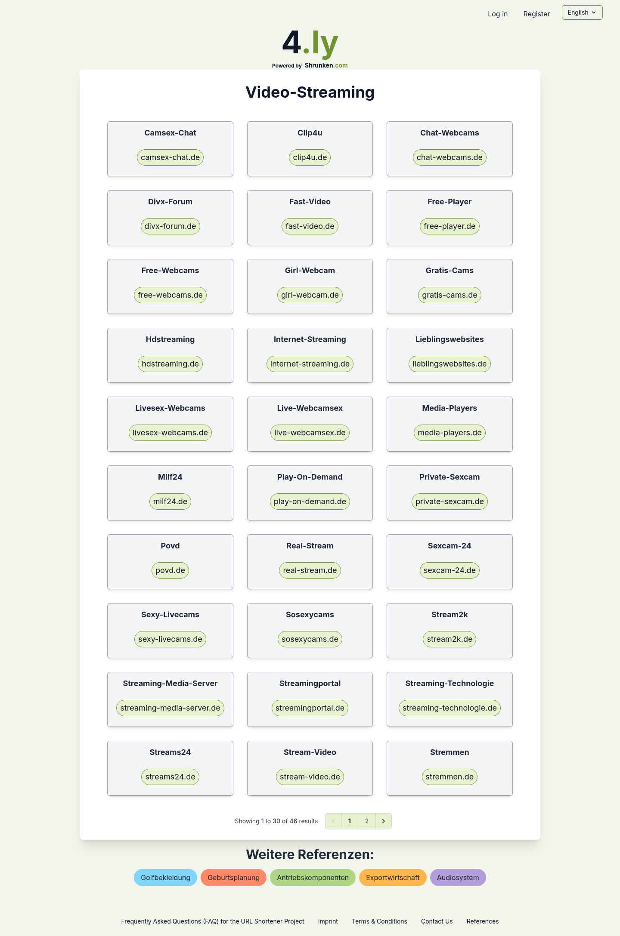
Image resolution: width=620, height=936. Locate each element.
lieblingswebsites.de (449, 363)
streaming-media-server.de (170, 707)
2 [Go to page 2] (367, 821)
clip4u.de (310, 157)
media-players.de (450, 432)
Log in (498, 13)
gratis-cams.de (449, 294)
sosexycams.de (310, 639)
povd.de (170, 570)
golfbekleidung (165, 877)
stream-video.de (310, 776)
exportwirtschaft (392, 877)
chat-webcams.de (450, 157)
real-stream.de (310, 570)
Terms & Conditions (379, 921)
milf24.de (170, 501)
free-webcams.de (170, 294)
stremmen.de (450, 776)
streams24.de (170, 776)
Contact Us (437, 921)
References (483, 921)
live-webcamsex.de (310, 432)
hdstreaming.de (170, 363)
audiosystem (458, 877)
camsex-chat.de (170, 157)
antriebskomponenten (313, 877)
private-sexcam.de (449, 501)
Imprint (328, 921)
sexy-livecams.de (170, 639)
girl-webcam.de (310, 294)
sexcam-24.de (450, 570)
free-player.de (449, 226)
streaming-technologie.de (450, 707)
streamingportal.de (310, 707)
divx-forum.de (170, 226)
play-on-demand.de (310, 501)
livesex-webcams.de (170, 432)
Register (536, 13)
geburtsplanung (234, 877)
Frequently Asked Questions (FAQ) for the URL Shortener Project (212, 921)
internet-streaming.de (310, 363)
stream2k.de (449, 639)
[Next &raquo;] (383, 821)
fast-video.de (309, 226)
